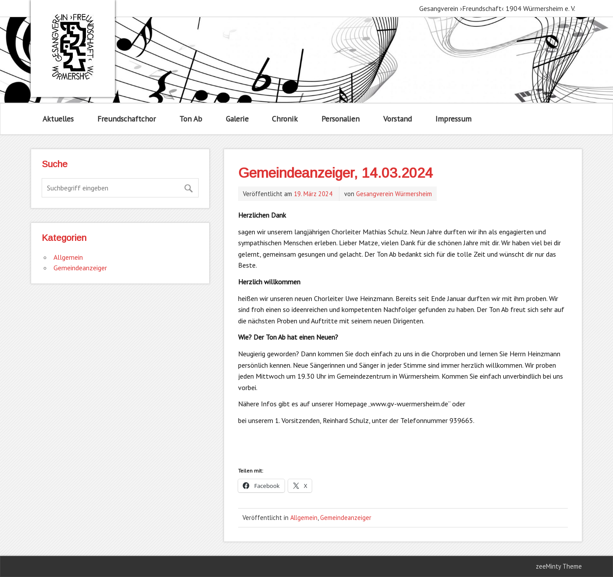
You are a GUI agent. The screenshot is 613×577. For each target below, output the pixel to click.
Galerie (237, 119)
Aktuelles (58, 119)
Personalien (340, 119)
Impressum (453, 119)
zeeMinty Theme (559, 566)
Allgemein (303, 517)
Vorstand (397, 119)
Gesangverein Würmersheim (394, 194)
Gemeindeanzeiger (345, 517)
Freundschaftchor (126, 119)
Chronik (285, 119)
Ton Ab (190, 119)
